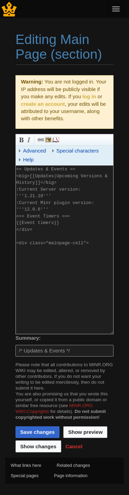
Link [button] (40, 139)
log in (89, 96)
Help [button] (28, 159)
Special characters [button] (77, 151)
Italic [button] (28, 139)
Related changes (73, 465)
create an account (43, 104)
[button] (73, 446)
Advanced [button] (34, 151)
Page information (70, 475)
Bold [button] (20, 139)
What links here (26, 465)
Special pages (25, 475)
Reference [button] (55, 139)
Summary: (28, 338)
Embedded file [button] (48, 139)
